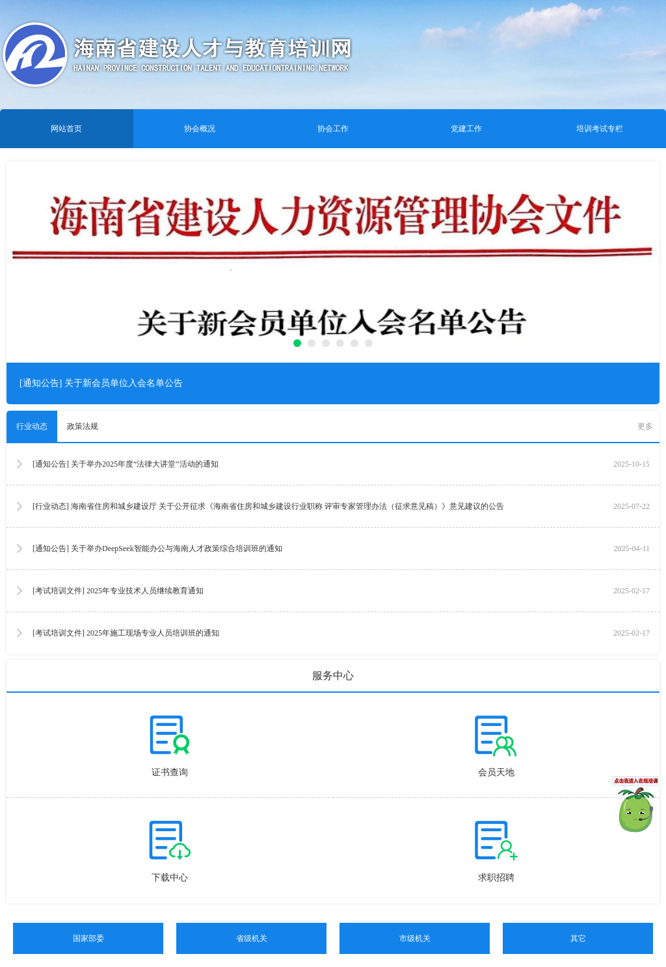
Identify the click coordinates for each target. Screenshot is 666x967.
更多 (645, 426)
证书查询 (170, 772)
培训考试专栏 (599, 128)
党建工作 (466, 128)
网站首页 (66, 128)
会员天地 (496, 772)
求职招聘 (496, 878)
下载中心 (170, 878)
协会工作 (333, 128)
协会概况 (199, 128)
